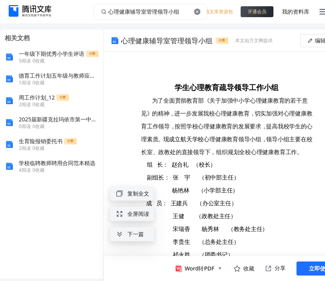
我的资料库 (295, 11)
